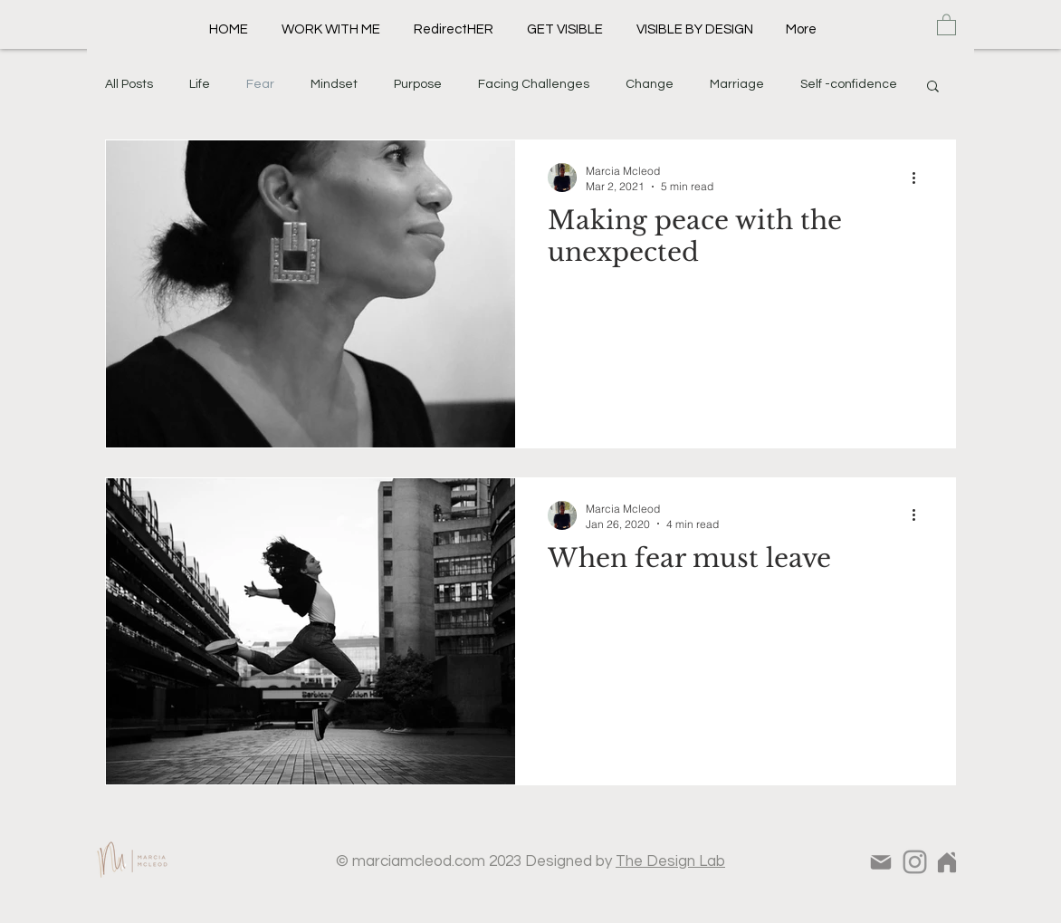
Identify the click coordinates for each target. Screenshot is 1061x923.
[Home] (946, 862)
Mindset (334, 84)
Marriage (737, 84)
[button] (946, 24)
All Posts (129, 84)
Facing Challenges (533, 84)
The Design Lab (670, 861)
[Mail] (880, 862)
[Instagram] (915, 862)
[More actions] (920, 177)
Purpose (418, 84)
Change (650, 84)
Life (199, 84)
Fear (260, 84)
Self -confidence (848, 84)
